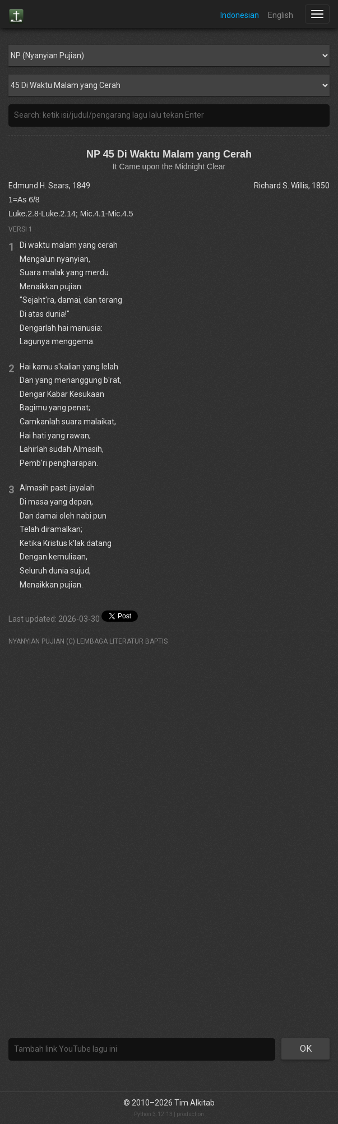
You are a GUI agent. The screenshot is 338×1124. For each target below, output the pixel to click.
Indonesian (239, 15)
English (280, 15)
